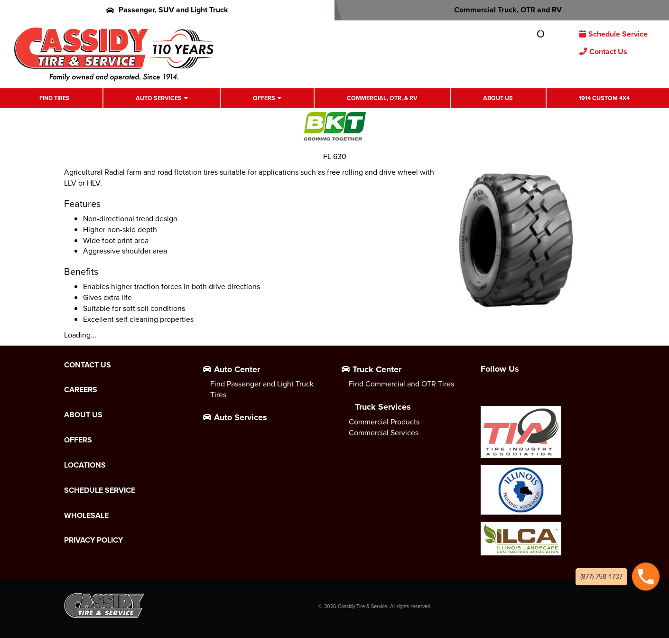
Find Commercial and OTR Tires (401, 383)
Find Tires (54, 98)
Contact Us (603, 51)
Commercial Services (383, 432)
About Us (498, 98)
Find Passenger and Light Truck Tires (262, 389)
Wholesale (86, 515)
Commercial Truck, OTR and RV (502, 9)
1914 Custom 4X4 (604, 98)
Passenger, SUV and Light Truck (167, 9)
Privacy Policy (93, 540)
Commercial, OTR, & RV (382, 98)
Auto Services (159, 98)
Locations (85, 465)
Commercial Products (384, 421)
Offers (264, 98)
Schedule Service (613, 34)
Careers (80, 390)
